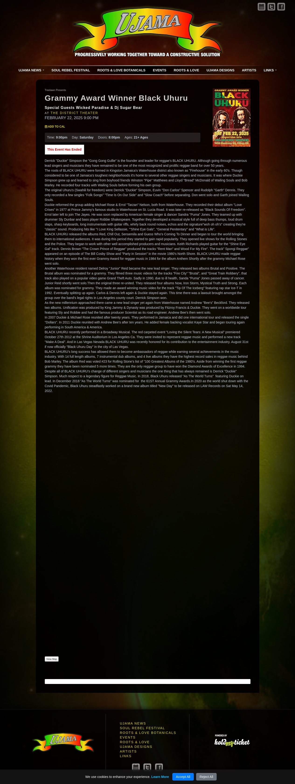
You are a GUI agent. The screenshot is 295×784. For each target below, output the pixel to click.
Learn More (160, 777)
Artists (249, 70)
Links (270, 70)
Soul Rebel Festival (71, 70)
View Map (51, 659)
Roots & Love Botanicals (121, 70)
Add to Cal (55, 126)
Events (160, 70)
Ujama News (31, 70)
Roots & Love (186, 70)
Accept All (183, 777)
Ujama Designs (220, 70)
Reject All (206, 777)
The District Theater (74, 113)
